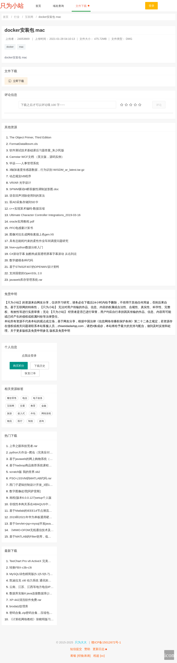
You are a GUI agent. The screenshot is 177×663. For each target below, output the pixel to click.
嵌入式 (21, 413)
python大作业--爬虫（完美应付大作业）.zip (31, 453)
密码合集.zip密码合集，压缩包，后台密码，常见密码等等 (30, 613)
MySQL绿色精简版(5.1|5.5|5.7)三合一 (31, 574)
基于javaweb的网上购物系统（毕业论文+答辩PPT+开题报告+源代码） (31, 459)
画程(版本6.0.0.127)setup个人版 (30, 497)
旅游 (9, 413)
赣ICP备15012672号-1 (106, 642)
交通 (22, 405)
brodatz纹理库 (18, 606)
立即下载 (16, 81)
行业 (17, 16)
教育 (33, 405)
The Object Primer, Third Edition (30, 137)
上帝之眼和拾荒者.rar (23, 446)
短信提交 (76, 649)
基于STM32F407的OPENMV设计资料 (34, 266)
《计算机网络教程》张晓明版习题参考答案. (31, 620)
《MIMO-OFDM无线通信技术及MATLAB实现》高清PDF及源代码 (31, 530)
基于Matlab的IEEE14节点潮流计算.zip (30, 511)
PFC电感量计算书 (21, 228)
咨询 (41, 421)
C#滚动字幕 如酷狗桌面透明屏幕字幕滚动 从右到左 (43, 253)
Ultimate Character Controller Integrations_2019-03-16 (45, 215)
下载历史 (39, 365)
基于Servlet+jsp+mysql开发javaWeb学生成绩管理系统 (31, 524)
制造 (30, 421)
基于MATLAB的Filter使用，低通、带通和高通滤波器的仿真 (28, 537)
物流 (9, 421)
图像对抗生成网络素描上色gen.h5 (31, 234)
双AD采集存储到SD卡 (23, 202)
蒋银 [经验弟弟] (80, 655)
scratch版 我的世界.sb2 (24, 471)
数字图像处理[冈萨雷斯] (24, 491)
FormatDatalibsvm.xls (23, 143)
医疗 (20, 421)
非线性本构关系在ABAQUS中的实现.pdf (30, 504)
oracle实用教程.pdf (21, 221)
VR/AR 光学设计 (20, 182)
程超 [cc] (99, 655)
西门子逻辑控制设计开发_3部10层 (30, 485)
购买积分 (18, 365)
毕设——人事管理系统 (24, 163)
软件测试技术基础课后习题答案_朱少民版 (36, 150)
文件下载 (82, 5)
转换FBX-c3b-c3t (20, 567)
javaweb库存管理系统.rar (25, 279)
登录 (151, 5)
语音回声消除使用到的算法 (27, 195)
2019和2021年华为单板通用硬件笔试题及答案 (30, 517)
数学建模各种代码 (21, 260)
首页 (38, 5)
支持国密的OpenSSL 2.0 (25, 273)
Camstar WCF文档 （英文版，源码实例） (36, 156)
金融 (43, 405)
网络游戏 (46, 413)
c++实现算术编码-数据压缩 (27, 208)
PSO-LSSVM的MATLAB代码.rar (30, 478)
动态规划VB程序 (20, 176)
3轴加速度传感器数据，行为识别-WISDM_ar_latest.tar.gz (46, 169)
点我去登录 (29, 355)
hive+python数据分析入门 (26, 247)
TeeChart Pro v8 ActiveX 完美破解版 (30, 561)
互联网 (29, 16)
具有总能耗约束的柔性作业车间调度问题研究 (38, 240)
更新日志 (100, 649)
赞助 (87, 649)
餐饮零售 (12, 398)
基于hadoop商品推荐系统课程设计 (30, 466)
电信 (24, 398)
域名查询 (58, 5)
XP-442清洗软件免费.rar (25, 599)
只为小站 (12, 6)
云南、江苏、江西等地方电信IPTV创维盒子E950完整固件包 (30, 587)
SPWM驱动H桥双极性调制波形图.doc (34, 189)
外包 (33, 413)
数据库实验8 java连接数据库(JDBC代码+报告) (31, 594)
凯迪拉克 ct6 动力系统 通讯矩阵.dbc (31, 581)
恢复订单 (30, 373)
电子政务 (37, 398)
